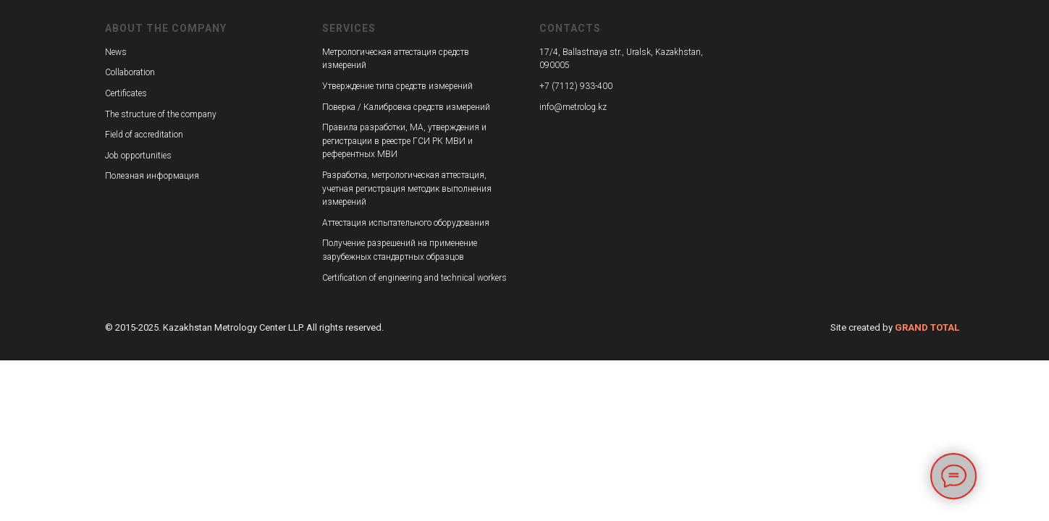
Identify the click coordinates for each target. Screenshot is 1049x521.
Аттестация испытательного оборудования (405, 223)
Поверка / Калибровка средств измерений (406, 107)
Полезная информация (152, 176)
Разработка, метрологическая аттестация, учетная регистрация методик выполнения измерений (407, 188)
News (116, 52)
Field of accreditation (144, 135)
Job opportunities (138, 156)
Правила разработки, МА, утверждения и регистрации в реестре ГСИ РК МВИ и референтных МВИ (404, 140)
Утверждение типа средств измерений (397, 86)
